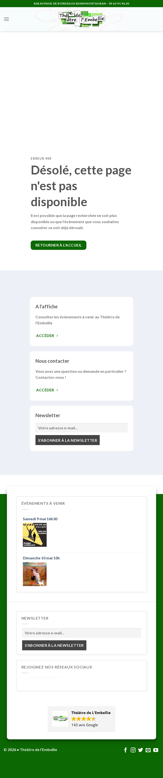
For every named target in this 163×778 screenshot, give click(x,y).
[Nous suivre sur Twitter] (140, 750)
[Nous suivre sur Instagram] (133, 750)
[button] (81, 719)
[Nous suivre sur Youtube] (155, 750)
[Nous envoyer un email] (148, 750)
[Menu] (6, 19)
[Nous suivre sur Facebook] (125, 750)
